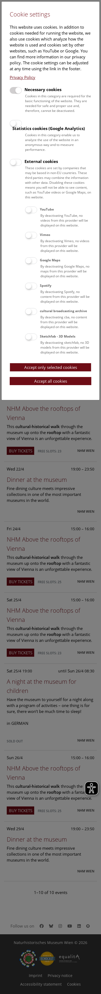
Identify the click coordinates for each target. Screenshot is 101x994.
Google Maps (50, 260)
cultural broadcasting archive (63, 311)
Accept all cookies (50, 381)
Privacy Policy (22, 77)
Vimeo (45, 234)
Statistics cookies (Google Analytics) (48, 128)
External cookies (41, 161)
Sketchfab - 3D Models (57, 336)
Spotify (45, 285)
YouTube (47, 209)
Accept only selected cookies (50, 367)
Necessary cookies (43, 89)
